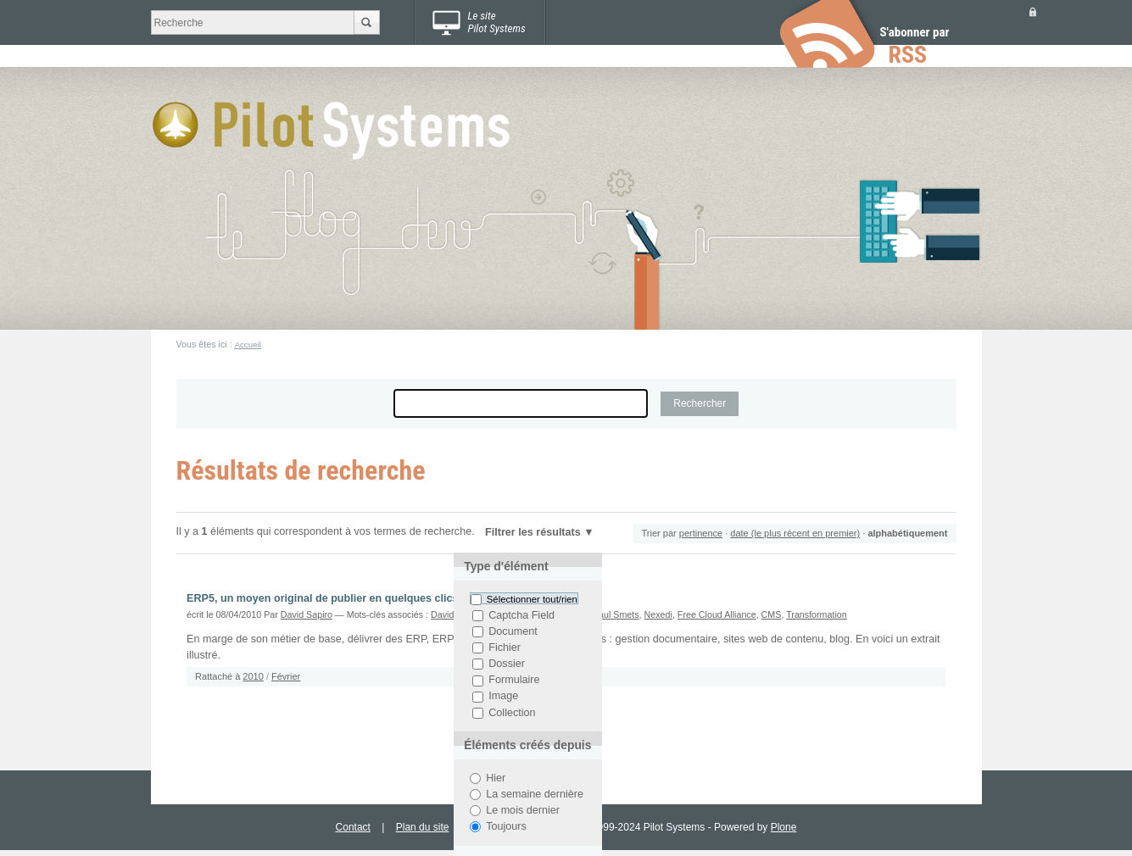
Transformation (816, 614)
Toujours (506, 826)
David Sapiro (306, 614)
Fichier (504, 647)
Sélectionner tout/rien (532, 599)
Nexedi (658, 614)
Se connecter (1032, 11)
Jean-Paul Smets (604, 614)
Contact (353, 827)
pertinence (700, 533)
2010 (253, 676)
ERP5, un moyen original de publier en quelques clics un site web (353, 598)
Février (285, 676)
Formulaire (513, 680)
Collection (511, 713)
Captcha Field (521, 615)
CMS (771, 614)
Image (503, 697)
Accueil (247, 344)
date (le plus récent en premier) (795, 533)
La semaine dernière (534, 794)
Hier (495, 778)
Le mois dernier (523, 810)
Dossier (506, 664)
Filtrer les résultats (533, 532)
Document (512, 631)
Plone (784, 827)
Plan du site (422, 827)
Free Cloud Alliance (717, 614)
